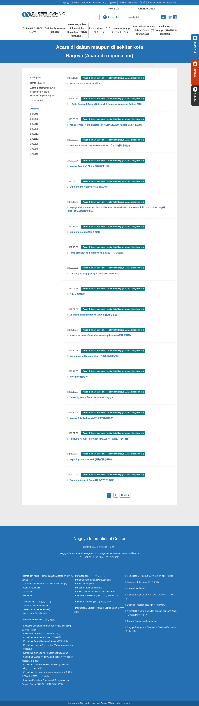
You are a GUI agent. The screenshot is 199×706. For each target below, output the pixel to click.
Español (97, 2)
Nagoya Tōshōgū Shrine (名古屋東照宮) (89, 166)
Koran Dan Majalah (84, 583)
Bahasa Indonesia (156, 2)
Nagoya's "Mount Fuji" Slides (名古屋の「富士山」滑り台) (98, 439)
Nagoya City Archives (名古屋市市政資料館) (91, 418)
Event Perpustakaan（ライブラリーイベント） (98, 595)
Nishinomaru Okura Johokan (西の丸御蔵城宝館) (94, 356)
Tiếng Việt (133, 2)
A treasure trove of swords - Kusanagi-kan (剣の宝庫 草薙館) (100, 335)
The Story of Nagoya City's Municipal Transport (93, 273)
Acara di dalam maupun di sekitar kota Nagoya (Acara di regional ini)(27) (43, 92)
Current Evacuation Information (142, 621)
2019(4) (34, 149)
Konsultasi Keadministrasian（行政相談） (43, 637)
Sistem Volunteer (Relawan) (36, 609)
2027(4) (34, 114)
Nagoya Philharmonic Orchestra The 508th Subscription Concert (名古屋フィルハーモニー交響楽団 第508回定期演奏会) (116, 209)
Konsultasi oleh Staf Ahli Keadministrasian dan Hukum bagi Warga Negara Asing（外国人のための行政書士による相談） (47, 657)
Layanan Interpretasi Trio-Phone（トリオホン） (46, 633)
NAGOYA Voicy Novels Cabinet (85, 83)
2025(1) (34, 124)
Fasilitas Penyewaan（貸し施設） (55, 30)
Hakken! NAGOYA (136, 588)
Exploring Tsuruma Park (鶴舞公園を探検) (90, 459)
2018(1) (34, 153)
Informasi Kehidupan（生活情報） (143, 582)
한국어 (113, 2)
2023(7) (34, 129)
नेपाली (142, 2)
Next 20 (125, 495)
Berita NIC (28, 595)
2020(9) (34, 144)
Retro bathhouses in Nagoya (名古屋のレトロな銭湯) (96, 253)
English (75, 2)
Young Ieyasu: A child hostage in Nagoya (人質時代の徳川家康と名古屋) (105, 125)
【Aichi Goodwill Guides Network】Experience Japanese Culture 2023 (105, 104)
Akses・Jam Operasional (35, 605)
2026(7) (34, 119)
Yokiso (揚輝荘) (77, 294)
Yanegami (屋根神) (78, 376)
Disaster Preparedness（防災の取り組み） (148, 605)
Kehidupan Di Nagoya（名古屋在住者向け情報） (166, 30)
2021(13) (34, 139)
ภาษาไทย (171, 2)
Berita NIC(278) (37, 83)
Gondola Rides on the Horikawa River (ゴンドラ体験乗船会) (99, 145)
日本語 (66, 2)
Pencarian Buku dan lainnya (88, 587)
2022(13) (34, 134)
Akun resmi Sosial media (35, 613)
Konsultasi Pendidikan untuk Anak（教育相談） (46, 641)
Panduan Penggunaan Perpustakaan (93, 580)
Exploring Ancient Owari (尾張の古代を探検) (91, 480)
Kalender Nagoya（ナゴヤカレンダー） (122, 30)
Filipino (122, 2)
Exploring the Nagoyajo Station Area (88, 187)
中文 (105, 2)
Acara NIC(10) (37, 100)
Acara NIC (28, 591)
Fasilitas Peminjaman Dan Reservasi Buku (95, 591)
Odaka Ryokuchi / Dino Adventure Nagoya (91, 397)
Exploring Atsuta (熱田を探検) (84, 232)
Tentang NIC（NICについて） (33, 30)
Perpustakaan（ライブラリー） (99, 30)
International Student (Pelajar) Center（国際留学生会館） (144, 30)
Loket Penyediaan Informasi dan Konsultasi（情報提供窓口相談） (77, 30)
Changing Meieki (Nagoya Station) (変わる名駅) (93, 314)
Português (86, 2)
